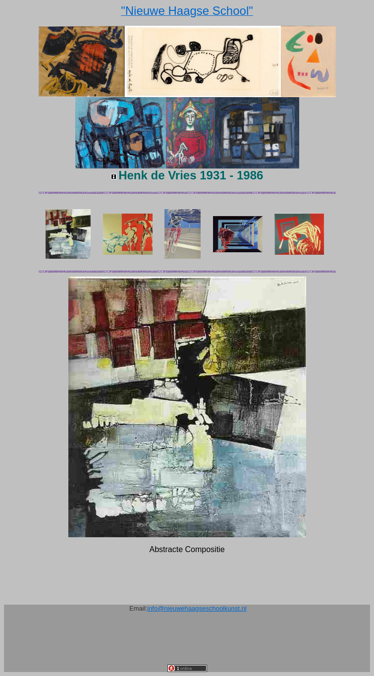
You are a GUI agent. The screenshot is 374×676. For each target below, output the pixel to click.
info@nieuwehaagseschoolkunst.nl (196, 608)
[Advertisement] (187, 642)
